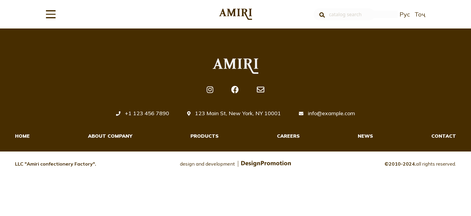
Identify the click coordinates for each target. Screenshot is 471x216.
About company (110, 136)
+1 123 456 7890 (142, 113)
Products (204, 136)
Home (22, 136)
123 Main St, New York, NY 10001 (234, 113)
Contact (443, 136)
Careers (288, 136)
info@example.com (327, 113)
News (365, 136)
